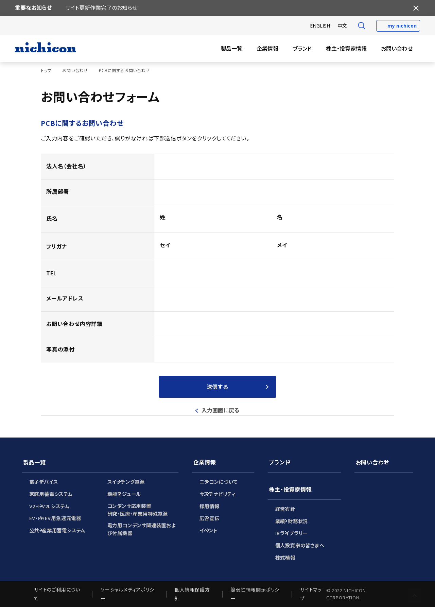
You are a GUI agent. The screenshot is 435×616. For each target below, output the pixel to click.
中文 (342, 25)
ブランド (302, 48)
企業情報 (267, 48)
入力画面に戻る (221, 410)
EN (320, 25)
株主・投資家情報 (346, 48)
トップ (46, 70)
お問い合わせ (397, 48)
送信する (217, 387)
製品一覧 (231, 48)
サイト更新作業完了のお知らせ (101, 8)
